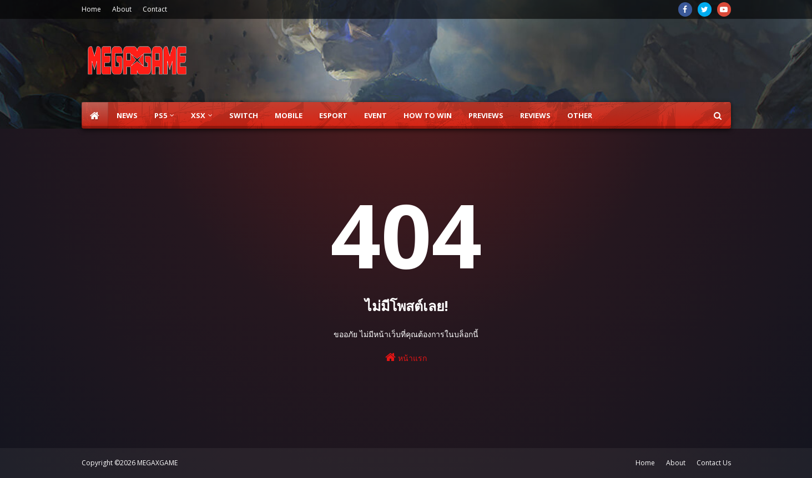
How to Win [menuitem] (428, 115)
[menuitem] (95, 115)
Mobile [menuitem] (288, 115)
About (122, 9)
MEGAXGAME (157, 462)
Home (91, 9)
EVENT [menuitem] (375, 115)
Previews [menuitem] (485, 115)
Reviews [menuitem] (535, 115)
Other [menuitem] (579, 115)
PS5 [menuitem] (160, 115)
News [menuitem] (127, 115)
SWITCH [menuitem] (243, 115)
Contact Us (714, 462)
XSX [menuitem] (198, 115)
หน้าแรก (406, 357)
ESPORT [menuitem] (333, 115)
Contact (155, 9)
